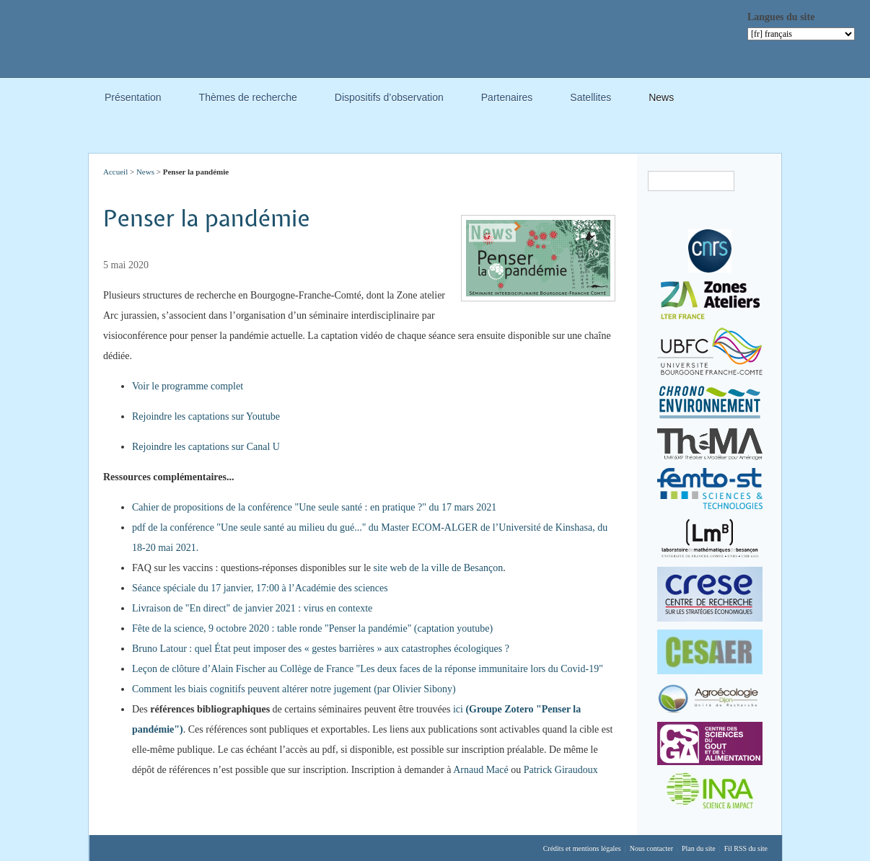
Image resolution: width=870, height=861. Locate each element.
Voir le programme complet (187, 386)
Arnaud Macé (481, 769)
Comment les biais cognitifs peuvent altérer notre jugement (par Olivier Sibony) (294, 689)
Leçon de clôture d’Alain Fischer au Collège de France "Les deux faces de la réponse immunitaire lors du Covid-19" (367, 668)
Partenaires (507, 99)
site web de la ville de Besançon (439, 567)
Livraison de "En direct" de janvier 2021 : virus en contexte (252, 608)
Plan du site (699, 848)
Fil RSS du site (746, 848)
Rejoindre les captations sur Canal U (206, 446)
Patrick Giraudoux (561, 769)
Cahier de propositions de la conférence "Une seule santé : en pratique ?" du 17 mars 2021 (314, 507)
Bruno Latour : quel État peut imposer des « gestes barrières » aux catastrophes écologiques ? (320, 648)
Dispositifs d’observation (389, 99)
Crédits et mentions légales (582, 848)
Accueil (115, 171)
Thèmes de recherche (248, 99)
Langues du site (780, 17)
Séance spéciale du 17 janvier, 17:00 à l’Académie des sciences (260, 588)
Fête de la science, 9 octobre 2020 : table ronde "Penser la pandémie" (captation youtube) (312, 628)
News (661, 99)
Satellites (590, 99)
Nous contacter (651, 848)
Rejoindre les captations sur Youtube (206, 416)
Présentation (133, 99)
